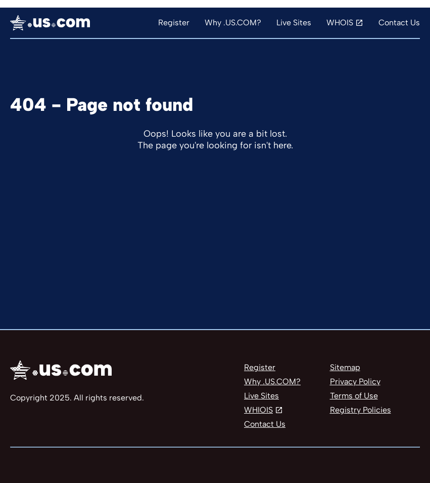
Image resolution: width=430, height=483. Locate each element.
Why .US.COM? (233, 22)
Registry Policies (360, 410)
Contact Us (399, 22)
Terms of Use (354, 395)
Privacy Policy (355, 381)
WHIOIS (258, 410)
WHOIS (339, 22)
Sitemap (345, 367)
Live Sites (293, 22)
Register (173, 22)
